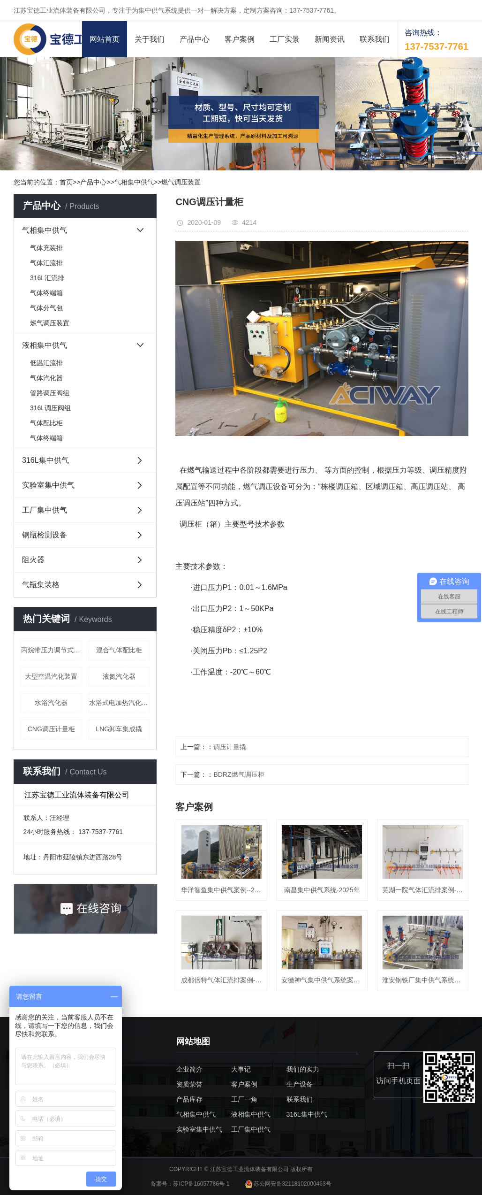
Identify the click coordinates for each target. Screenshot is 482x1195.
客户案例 (240, 39)
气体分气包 (46, 308)
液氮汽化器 (119, 676)
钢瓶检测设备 (44, 535)
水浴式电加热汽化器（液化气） (119, 702)
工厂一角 (244, 1099)
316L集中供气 (45, 460)
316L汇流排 (47, 278)
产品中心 (195, 39)
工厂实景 (285, 39)
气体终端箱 (46, 293)
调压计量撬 (229, 747)
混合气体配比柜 (119, 650)
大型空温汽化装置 (51, 676)
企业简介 (189, 1069)
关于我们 (150, 39)
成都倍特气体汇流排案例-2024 (221, 980)
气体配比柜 (46, 423)
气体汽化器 (46, 378)
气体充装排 (46, 248)
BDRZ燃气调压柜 (238, 774)
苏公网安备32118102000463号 (288, 1183)
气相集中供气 (134, 182)
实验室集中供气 (48, 485)
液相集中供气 (44, 345)
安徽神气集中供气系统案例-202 (321, 980)
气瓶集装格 (41, 585)
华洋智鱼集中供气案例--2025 (221, 890)
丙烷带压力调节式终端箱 (51, 650)
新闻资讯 (330, 39)
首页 (66, 182)
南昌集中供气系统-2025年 (322, 890)
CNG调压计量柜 (51, 729)
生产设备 (299, 1084)
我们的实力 (302, 1069)
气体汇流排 (46, 263)
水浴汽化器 (51, 702)
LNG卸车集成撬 (119, 729)
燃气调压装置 (181, 182)
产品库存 (189, 1099)
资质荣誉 (189, 1084)
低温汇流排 (46, 363)
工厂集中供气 (44, 510)
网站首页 (105, 39)
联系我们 (375, 39)
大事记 (241, 1069)
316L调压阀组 (50, 408)
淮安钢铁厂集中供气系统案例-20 (422, 980)
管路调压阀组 (49, 393)
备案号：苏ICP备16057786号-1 (191, 1183)
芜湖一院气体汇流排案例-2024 (422, 890)
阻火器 (33, 560)
